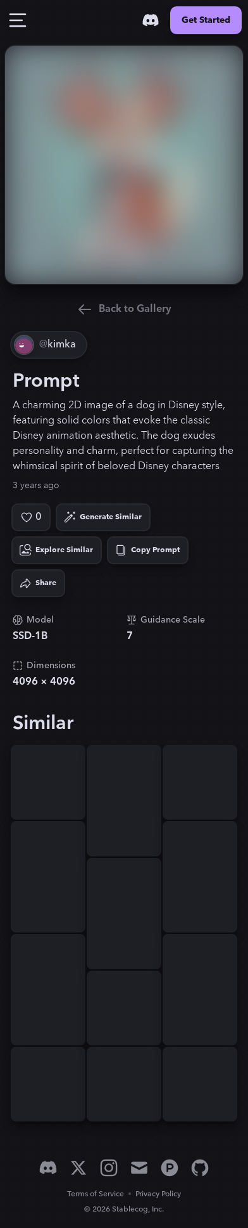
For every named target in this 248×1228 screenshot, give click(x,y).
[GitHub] (200, 1168)
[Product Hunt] (169, 1168)
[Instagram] (109, 1168)
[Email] (139, 1168)
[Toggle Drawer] (17, 20)
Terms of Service (95, 1194)
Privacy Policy (158, 1194)
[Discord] (150, 20)
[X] (78, 1168)
